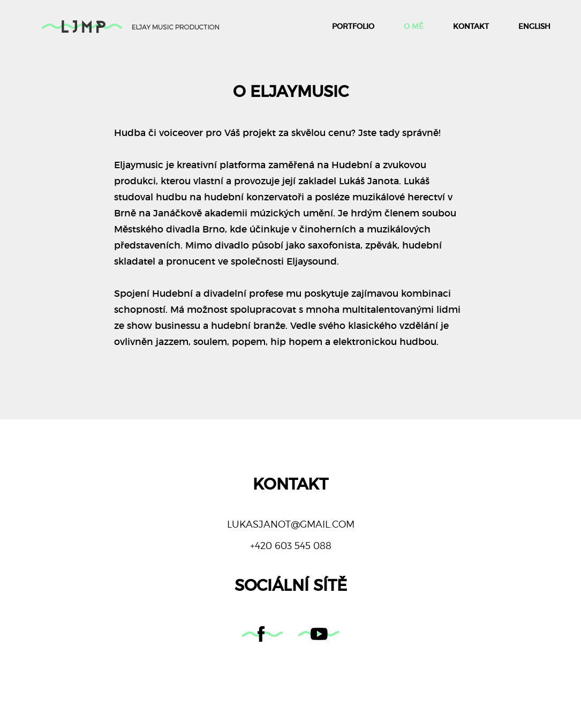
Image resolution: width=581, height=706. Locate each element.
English (534, 26)
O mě (414, 26)
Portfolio (353, 26)
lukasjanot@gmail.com (290, 524)
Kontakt (471, 26)
